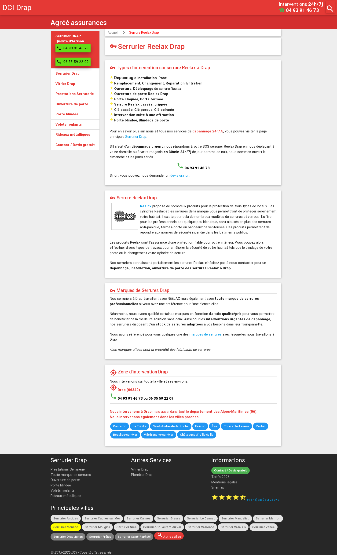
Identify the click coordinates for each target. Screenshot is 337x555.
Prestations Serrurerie (68, 469)
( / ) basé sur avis (263, 499)
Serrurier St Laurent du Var (162, 527)
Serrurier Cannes (138, 518)
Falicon (200, 426)
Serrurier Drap (135, 136)
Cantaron (119, 426)
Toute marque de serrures (71, 474)
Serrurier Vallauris (233, 527)
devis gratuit (180, 175)
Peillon (260, 426)
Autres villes (169, 535)
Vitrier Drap (139, 469)
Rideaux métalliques (66, 495)
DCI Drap (16, 7)
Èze (214, 426)
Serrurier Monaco (65, 527)
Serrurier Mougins (97, 527)
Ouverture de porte (65, 480)
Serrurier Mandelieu (235, 518)
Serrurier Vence (263, 527)
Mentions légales (224, 482)
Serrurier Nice (127, 527)
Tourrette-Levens (236, 426)
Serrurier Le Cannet (201, 518)
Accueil (113, 32)
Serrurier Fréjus (100, 537)
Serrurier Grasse (168, 518)
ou (158, 398)
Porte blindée (61, 485)
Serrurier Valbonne (201, 527)
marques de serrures (206, 334)
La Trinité (139, 426)
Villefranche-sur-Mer (158, 435)
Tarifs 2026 (220, 477)
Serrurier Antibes (65, 518)
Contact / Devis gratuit (230, 470)
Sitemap (217, 487)
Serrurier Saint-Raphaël (134, 537)
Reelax (145, 206)
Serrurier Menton (268, 518)
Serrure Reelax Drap (144, 32)
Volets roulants (63, 490)
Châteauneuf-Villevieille (196, 435)
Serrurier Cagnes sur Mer (102, 518)
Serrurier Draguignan (68, 537)
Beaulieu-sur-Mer (125, 435)
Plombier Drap (142, 474)
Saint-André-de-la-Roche (171, 426)
